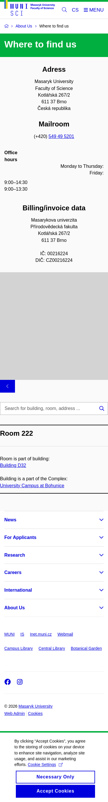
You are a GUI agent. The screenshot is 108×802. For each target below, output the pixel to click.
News (10, 519)
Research (14, 555)
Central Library (52, 648)
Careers (13, 572)
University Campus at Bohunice (32, 485)
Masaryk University (35, 706)
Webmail (65, 634)
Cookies (35, 713)
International (18, 590)
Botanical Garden (86, 648)
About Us (14, 607)
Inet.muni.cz (41, 634)
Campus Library (18, 648)
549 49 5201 (61, 136)
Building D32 (13, 465)
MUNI (9, 634)
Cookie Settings (45, 772)
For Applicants (20, 537)
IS (22, 634)
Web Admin (14, 713)
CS (75, 10)
